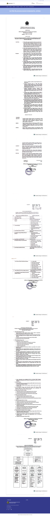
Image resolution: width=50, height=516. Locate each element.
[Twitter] (8, 509)
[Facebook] (6, 509)
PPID (24, 6)
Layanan (10, 6)
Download (17, 6)
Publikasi (21, 6)
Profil (7, 6)
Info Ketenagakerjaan (31, 6)
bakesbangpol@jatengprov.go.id (39, 3)
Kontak (27, 6)
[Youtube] (11, 509)
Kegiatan (14, 6)
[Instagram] (9, 509)
